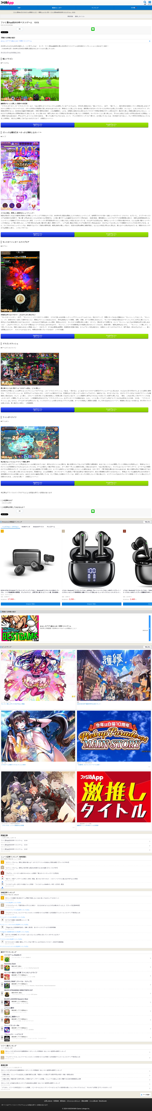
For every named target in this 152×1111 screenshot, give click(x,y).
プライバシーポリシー (73, 1101)
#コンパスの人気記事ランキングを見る (11, 902)
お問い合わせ (48, 1101)
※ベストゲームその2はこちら (10, 52)
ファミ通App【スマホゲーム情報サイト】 (25, 12)
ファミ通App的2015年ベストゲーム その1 (63, 12)
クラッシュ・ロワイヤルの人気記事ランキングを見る (15, 924)
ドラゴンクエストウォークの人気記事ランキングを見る (15, 909)
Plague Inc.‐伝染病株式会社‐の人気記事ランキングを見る (15, 931)
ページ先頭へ (146, 1094)
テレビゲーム (51, 526)
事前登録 (70, 16)
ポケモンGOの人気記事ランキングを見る (12, 939)
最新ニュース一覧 (44, 12)
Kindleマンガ (26, 526)
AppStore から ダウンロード (37, 125)
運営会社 (63, 1101)
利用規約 (56, 1101)
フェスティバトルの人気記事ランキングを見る (13, 917)
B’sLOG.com (103, 1101)
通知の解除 (84, 1101)
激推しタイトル (79, 16)
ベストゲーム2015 (6, 502)
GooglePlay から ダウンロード (111, 125)
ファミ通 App (7, 3)
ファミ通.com (93, 1101)
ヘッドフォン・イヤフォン (10, 526)
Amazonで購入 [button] (30, 604)
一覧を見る (147, 522)
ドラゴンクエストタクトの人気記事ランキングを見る (15, 946)
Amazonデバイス (38, 526)
